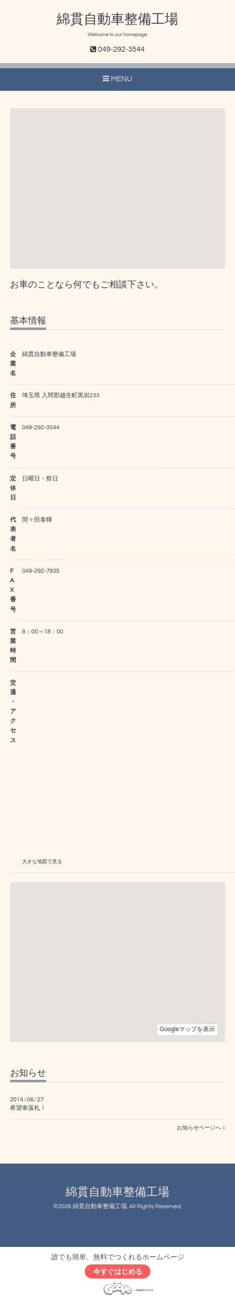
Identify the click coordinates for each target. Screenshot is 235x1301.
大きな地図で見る (42, 861)
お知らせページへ (201, 1127)
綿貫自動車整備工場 (117, 20)
